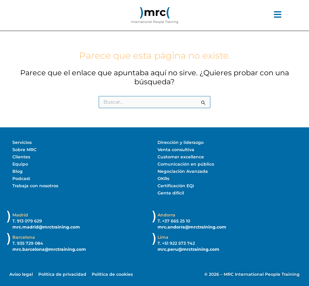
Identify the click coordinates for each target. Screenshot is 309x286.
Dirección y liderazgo (181, 142)
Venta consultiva (176, 149)
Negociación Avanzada (183, 171)
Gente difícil (171, 193)
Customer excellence (181, 157)
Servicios (22, 142)
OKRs (163, 178)
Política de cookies (112, 274)
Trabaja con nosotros (35, 185)
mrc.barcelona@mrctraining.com (49, 249)
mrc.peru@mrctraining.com (188, 249)
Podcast (21, 178)
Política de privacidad (62, 274)
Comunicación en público (186, 164)
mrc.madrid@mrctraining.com (46, 227)
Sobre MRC (24, 149)
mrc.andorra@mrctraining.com (192, 227)
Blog (17, 171)
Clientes (21, 157)
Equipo (20, 164)
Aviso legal (21, 274)
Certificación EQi (176, 185)
